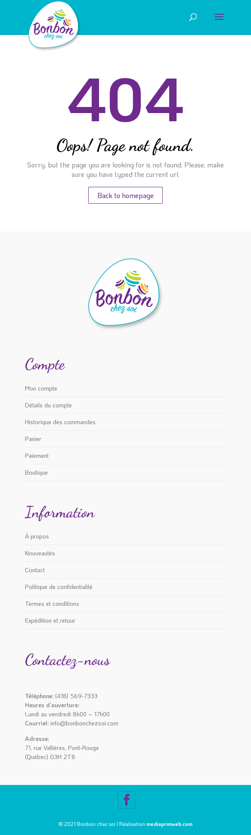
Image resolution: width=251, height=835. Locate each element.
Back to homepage (125, 195)
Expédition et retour (50, 620)
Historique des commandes (60, 422)
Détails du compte (48, 405)
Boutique (36, 472)
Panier (33, 439)
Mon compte (41, 388)
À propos (37, 536)
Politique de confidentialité (59, 587)
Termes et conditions (52, 603)
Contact (35, 570)
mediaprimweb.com (169, 823)
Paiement (37, 455)
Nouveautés (40, 553)
